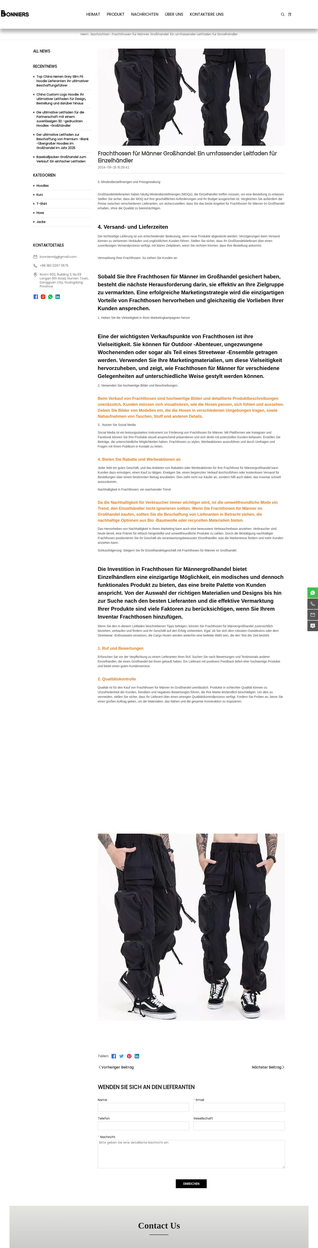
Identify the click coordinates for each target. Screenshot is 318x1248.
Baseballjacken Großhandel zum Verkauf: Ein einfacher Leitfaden (61, 159)
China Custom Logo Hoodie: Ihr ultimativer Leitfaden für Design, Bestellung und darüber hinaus (61, 99)
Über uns (174, 14)
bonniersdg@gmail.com (58, 257)
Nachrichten (144, 14)
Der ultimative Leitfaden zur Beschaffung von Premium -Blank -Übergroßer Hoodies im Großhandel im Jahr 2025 (62, 141)
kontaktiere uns (207, 14)
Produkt (116, 14)
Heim (85, 34)
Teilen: (103, 1056)
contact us (159, 1226)
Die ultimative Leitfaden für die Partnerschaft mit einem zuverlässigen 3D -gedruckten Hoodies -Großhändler (60, 119)
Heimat (93, 14)
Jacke (40, 222)
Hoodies (42, 185)
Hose (40, 213)
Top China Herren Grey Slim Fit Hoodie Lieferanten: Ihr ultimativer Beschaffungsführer (62, 81)
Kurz (39, 195)
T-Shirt (41, 204)
